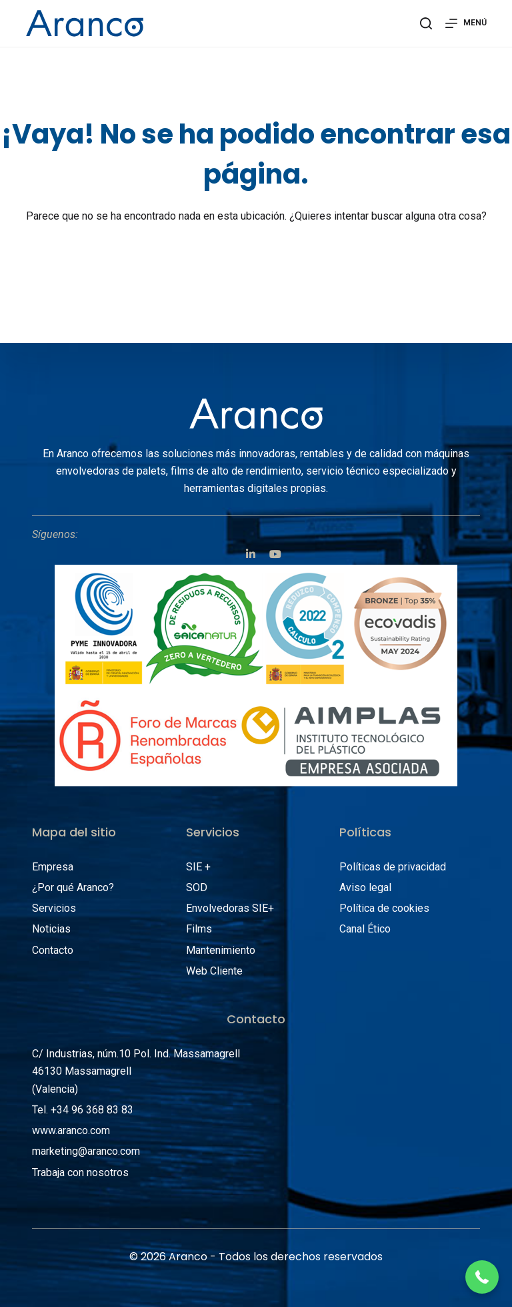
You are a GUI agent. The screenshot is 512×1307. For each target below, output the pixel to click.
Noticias (51, 929)
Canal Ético (365, 929)
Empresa (52, 866)
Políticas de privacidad (392, 866)
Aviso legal (365, 887)
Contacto (52, 950)
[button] (482, 1277)
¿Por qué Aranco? (73, 887)
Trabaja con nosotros (80, 1172)
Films (199, 929)
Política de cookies (384, 908)
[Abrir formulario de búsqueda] (426, 23)
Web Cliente (214, 971)
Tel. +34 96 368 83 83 (82, 1109)
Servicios (54, 908)
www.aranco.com (71, 1130)
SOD (196, 887)
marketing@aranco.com (86, 1151)
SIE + (198, 866)
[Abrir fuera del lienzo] (465, 23)
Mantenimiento (220, 950)
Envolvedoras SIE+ (230, 908)
